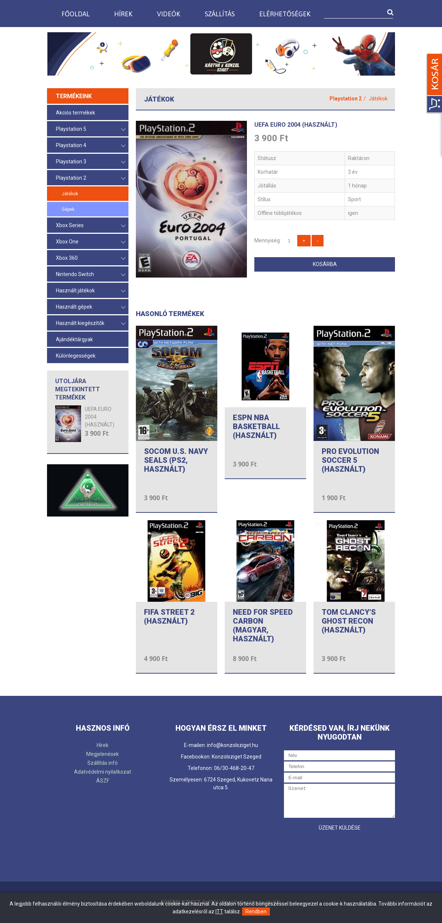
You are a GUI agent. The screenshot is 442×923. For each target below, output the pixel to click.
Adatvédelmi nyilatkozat (102, 772)
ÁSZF (102, 781)
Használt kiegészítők (90, 323)
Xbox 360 (90, 258)
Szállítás (220, 14)
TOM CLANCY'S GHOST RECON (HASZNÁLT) (349, 621)
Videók (168, 14)
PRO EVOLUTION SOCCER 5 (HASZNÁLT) (350, 460)
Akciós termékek (75, 113)
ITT (219, 911)
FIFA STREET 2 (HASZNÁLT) (169, 616)
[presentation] (340, 849)
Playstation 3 (90, 162)
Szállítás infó (102, 763)
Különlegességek (76, 356)
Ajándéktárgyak (74, 339)
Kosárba (325, 264)
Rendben (256, 911)
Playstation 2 (90, 178)
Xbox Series (90, 226)
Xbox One (90, 242)
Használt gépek (90, 307)
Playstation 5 (90, 129)
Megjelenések (102, 754)
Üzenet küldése (340, 828)
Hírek (123, 14)
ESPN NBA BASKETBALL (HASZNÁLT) (256, 426)
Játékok (70, 193)
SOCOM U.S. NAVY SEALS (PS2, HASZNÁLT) (176, 460)
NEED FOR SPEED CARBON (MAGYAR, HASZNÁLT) (263, 625)
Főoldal (75, 14)
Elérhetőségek (285, 14)
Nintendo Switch (90, 274)
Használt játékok (90, 291)
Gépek (68, 209)
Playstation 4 (90, 146)
